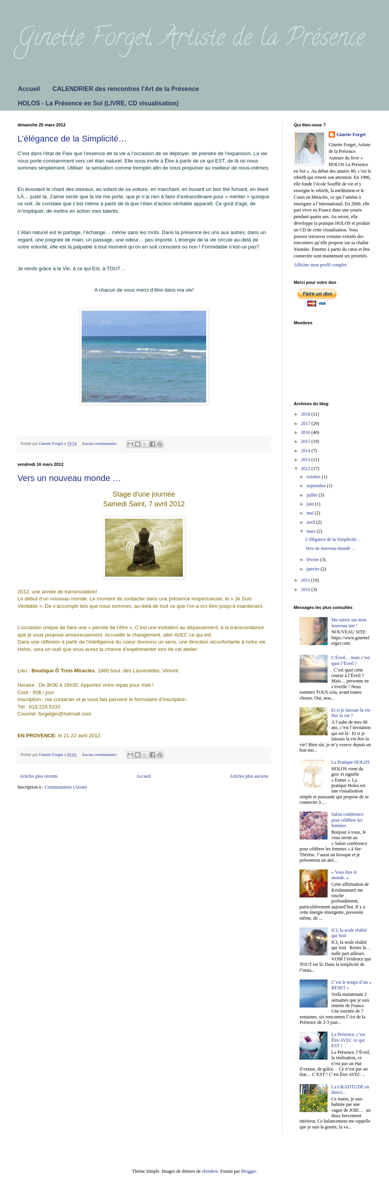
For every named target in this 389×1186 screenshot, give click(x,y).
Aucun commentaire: (100, 443)
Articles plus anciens (249, 776)
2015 (306, 441)
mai (311, 513)
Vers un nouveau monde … (69, 478)
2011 (306, 580)
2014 (306, 450)
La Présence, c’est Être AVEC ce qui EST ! (348, 1040)
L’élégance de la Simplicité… (72, 138)
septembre (317, 485)
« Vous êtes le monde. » (344, 874)
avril (311, 522)
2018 (306, 414)
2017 (306, 423)
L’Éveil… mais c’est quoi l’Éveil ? (350, 660)
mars (312, 531)
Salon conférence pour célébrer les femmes (347, 820)
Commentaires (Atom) (66, 787)
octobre (314, 476)
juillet (313, 495)
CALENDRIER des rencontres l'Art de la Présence (126, 89)
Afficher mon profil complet (320, 265)
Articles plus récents (38, 776)
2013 (306, 459)
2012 (306, 468)
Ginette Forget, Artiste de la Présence (191, 39)
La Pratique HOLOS (350, 762)
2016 (306, 432)
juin (311, 504)
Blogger (248, 1171)
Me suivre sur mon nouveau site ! (348, 622)
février (313, 559)
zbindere (210, 1171)
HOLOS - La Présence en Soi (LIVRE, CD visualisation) (98, 103)
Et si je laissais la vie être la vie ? (350, 712)
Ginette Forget (351, 134)
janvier (314, 569)
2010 (306, 589)
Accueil (29, 89)
